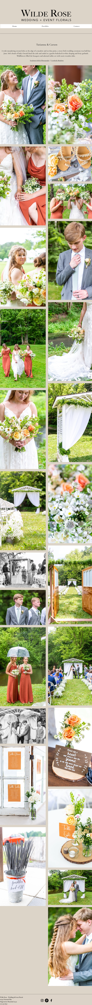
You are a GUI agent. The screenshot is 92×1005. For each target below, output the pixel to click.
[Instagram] (42, 1000)
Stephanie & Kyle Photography (39, 61)
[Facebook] (51, 1000)
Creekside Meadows (57, 61)
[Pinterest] (47, 1000)
